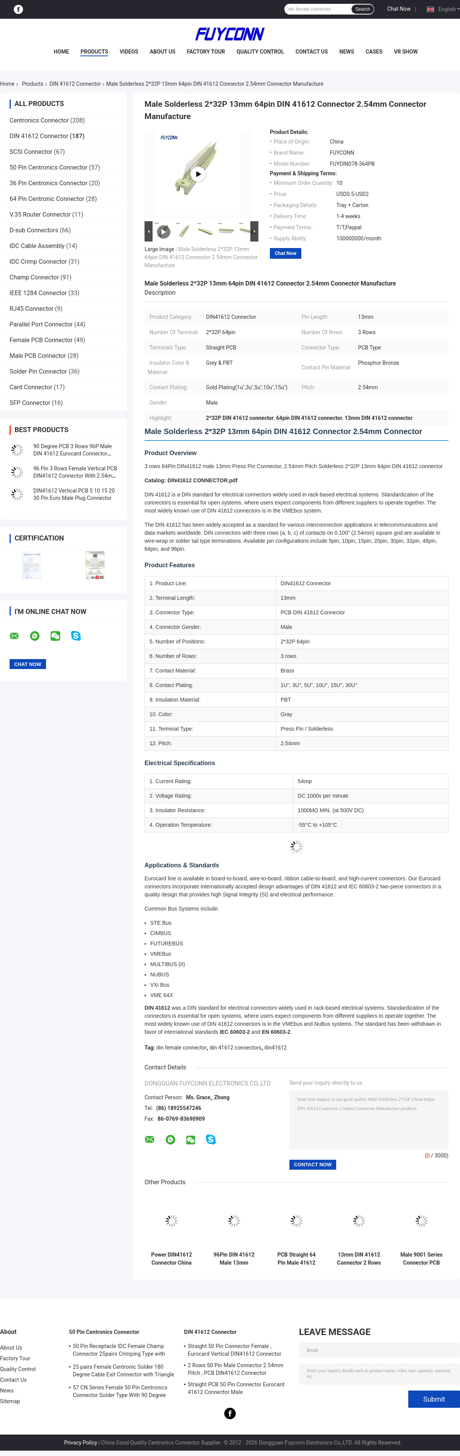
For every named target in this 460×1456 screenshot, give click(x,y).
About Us (163, 52)
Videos (129, 52)
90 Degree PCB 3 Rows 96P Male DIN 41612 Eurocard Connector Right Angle (72, 453)
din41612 (275, 1048)
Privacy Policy (80, 1443)
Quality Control (260, 52)
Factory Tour (206, 52)
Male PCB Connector (38, 355)
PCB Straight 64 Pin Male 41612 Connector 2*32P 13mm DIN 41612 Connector (296, 1259)
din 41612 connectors (235, 1048)
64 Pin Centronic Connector (47, 198)
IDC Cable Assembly (37, 246)
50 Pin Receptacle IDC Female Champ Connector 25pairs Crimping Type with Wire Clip (119, 1351)
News (346, 52)
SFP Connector (30, 402)
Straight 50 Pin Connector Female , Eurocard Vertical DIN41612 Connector (234, 1350)
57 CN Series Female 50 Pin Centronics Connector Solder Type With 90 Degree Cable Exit (120, 1392)
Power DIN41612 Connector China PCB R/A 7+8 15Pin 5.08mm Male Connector (171, 1259)
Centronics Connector (39, 120)
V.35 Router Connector (40, 214)
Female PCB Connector (41, 340)
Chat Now (399, 9)
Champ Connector (34, 277)
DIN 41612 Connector (75, 84)
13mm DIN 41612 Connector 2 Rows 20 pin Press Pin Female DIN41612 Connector (359, 1259)
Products (94, 52)
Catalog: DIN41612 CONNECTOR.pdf (191, 480)
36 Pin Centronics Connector (48, 183)
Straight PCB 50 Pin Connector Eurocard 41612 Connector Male (236, 1388)
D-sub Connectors (34, 230)
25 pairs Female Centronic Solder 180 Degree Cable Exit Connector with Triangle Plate (123, 1372)
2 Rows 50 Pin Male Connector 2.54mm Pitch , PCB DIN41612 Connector (235, 1369)
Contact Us (312, 52)
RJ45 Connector (31, 308)
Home (61, 52)
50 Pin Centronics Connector (48, 167)
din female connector (181, 1048)
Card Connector (31, 387)
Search (362, 9)
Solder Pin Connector (38, 371)
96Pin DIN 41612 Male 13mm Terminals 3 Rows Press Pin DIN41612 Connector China (233, 1259)
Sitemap (10, 1401)
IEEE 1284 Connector (38, 293)
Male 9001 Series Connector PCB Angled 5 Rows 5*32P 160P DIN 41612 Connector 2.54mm (422, 1259)
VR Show (406, 52)
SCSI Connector (31, 151)
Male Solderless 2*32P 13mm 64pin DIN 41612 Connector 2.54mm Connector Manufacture (201, 257)
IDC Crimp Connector (38, 261)
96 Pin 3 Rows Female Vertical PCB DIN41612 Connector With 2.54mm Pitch (75, 475)
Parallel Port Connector (41, 324)
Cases (374, 52)
